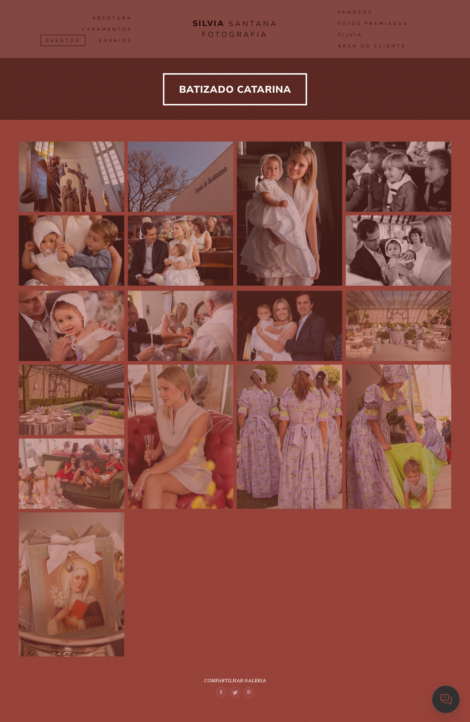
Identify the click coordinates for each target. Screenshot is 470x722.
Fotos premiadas (373, 23)
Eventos (63, 40)
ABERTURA (112, 18)
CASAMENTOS (107, 29)
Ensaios (115, 40)
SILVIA (350, 35)
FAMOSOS (355, 12)
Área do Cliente (372, 46)
